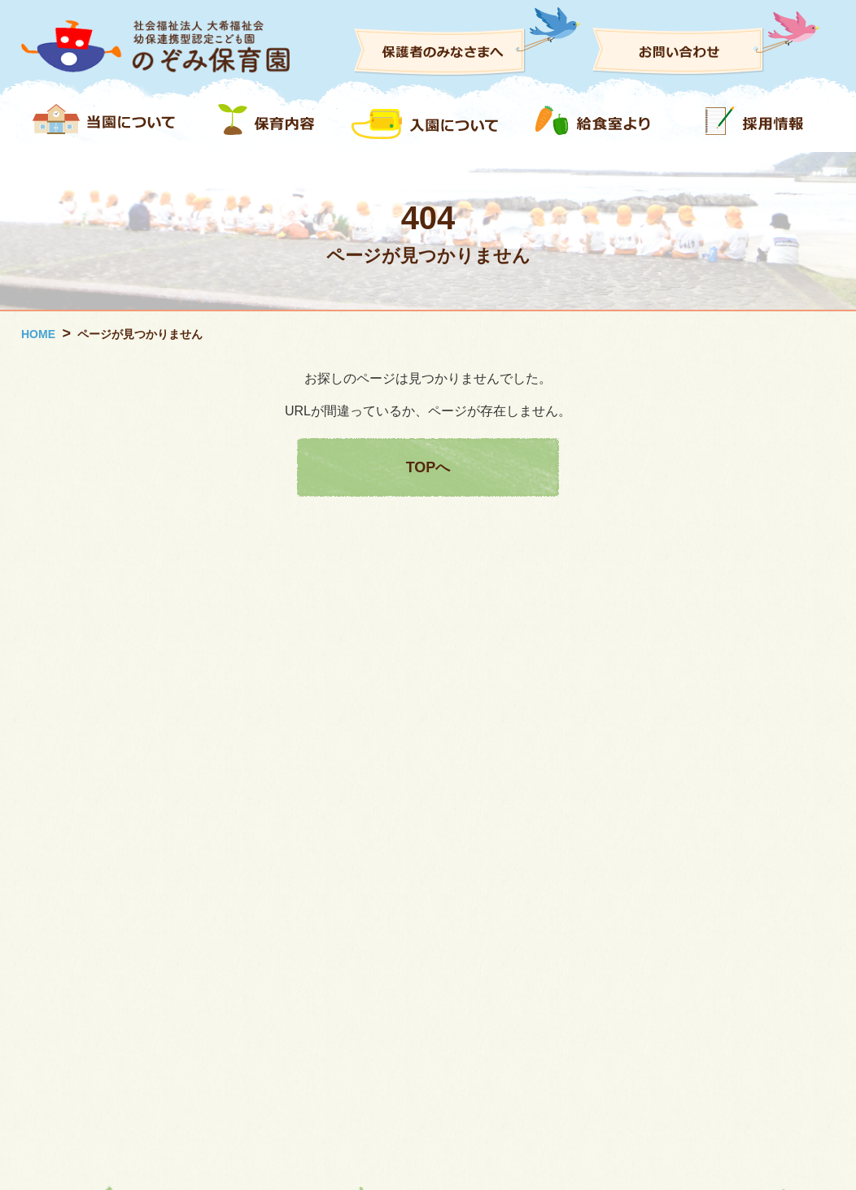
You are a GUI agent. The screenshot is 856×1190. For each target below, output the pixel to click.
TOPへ (428, 467)
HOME (38, 334)
